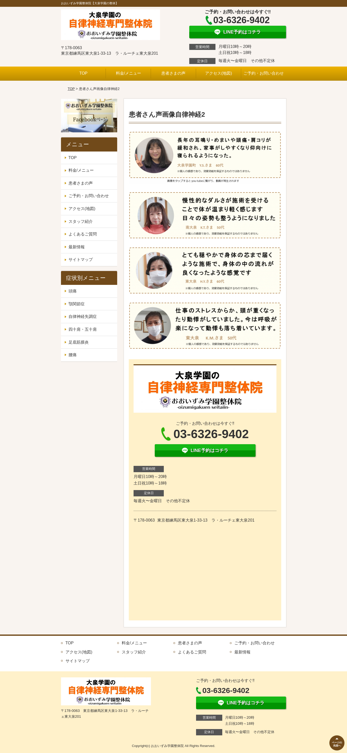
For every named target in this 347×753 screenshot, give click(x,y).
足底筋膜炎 (79, 342)
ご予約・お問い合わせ (263, 73)
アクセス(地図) (218, 73)
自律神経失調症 (83, 316)
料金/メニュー (128, 73)
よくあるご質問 (83, 234)
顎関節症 (77, 304)
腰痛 (73, 355)
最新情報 (77, 247)
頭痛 (73, 291)
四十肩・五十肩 (83, 329)
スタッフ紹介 (81, 221)
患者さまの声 (173, 73)
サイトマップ (81, 259)
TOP (83, 73)
